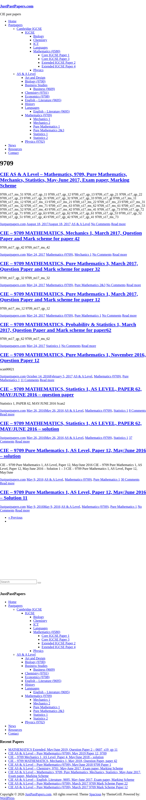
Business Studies (36, 85)
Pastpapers (15, 25)
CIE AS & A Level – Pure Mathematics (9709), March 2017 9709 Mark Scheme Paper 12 (68, 787)
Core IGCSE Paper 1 (55, 55)
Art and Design (35, 77)
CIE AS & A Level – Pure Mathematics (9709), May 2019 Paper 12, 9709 (57, 753)
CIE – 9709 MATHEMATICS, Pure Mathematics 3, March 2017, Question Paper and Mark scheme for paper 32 (69, 266)
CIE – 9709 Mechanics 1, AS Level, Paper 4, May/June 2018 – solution (56, 757)
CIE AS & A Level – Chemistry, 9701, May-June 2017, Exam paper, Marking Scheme (65, 768)
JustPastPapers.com (16, 6)
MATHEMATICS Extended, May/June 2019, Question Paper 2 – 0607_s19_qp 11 (63, 749)
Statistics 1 (40, 134)
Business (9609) (44, 89)
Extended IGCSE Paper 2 (58, 62)
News (12, 145)
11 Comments (30, 380)
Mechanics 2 (41, 122)
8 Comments (137, 410)
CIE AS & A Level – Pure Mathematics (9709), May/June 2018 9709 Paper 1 (59, 764)
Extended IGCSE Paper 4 (58, 66)
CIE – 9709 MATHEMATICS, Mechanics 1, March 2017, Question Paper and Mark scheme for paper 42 (71, 235)
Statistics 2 (40, 138)
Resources (15, 149)
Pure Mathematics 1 (46, 126)
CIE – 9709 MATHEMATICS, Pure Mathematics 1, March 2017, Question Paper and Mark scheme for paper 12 (69, 296)
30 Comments (130, 479)
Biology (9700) (35, 81)
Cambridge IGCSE (29, 28)
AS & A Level (26, 74)
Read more (118, 224)
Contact (13, 153)
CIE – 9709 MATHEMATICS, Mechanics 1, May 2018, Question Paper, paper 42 (62, 761)
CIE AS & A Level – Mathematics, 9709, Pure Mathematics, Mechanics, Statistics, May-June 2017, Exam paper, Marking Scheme (64, 179)
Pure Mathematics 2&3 (48, 130)
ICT (36, 44)
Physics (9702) (35, 141)
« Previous (15, 517)
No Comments (100, 224)
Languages (40, 47)
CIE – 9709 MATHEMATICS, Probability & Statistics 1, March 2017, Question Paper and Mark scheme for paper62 (68, 327)
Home (12, 21)
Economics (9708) (37, 96)
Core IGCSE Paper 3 (55, 59)
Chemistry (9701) (36, 92)
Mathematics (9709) (38, 115)
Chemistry (40, 40)
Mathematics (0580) (46, 51)
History (30, 104)
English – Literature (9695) (43, 100)
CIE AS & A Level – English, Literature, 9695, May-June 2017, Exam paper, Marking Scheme (71, 779)
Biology (38, 36)
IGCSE (30, 32)
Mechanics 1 (41, 119)
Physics (38, 70)
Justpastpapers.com (13, 224)
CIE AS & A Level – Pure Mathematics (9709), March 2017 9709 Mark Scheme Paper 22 (68, 783)
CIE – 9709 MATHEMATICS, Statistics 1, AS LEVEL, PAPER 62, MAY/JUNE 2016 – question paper (71, 391)
